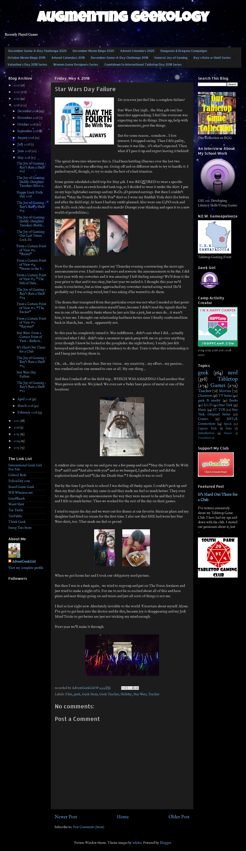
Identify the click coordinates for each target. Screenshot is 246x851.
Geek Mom (90, 694)
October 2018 (26, 124)
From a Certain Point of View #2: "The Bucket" (31, 308)
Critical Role (17, 475)
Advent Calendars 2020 (137, 51)
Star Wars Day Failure (26, 374)
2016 (17, 428)
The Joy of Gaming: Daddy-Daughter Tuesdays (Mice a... (31, 182)
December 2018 (28, 111)
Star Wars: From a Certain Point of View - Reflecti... (29, 337)
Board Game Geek (21, 487)
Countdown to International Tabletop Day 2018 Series (143, 64)
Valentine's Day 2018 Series (27, 64)
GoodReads (16, 499)
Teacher (153, 694)
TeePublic (15, 516)
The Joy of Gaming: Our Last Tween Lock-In (31, 236)
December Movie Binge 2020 (93, 51)
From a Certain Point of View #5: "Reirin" (31, 250)
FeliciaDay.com (19, 481)
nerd (233, 373)
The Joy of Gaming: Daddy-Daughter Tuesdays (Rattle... (31, 221)
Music (202, 410)
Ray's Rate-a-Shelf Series (212, 57)
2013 (17, 448)
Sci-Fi (208, 405)
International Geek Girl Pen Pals (25, 467)
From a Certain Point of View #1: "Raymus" (31, 323)
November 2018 (28, 118)
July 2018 (24, 144)
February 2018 (27, 413)
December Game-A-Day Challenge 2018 (119, 57)
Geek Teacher (109, 694)
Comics (203, 419)
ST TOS (219, 410)
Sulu (229, 428)
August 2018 (26, 138)
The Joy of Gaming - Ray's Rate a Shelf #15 (31, 207)
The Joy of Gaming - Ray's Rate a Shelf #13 (31, 362)
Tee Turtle (15, 510)
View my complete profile (25, 568)
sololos (136, 843)
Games (217, 385)
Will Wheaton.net (20, 493)
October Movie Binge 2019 (26, 57)
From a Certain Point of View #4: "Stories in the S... (31, 265)
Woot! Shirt (16, 504)
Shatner (228, 433)
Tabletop (228, 379)
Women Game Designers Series (75, 64)
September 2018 (28, 131)
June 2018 (24, 151)
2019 (17, 99)
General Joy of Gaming (171, 57)
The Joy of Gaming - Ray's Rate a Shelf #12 (31, 387)
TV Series (225, 396)
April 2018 (24, 399)
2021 (17, 85)
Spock (228, 424)
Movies (225, 391)
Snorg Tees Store (20, 528)
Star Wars (140, 694)
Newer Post (66, 817)
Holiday (126, 694)
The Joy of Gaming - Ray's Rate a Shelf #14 (31, 294)
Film (68, 694)
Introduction (206, 433)
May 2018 (24, 158)
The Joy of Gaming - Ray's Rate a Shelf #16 (31, 167)
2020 (17, 92)
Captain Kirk (207, 428)
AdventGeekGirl (24, 562)
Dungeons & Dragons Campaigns (184, 51)
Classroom (205, 396)
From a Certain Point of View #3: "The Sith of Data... (31, 279)
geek (77, 694)
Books (233, 401)
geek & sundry (209, 401)
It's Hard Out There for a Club (31, 349)
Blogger (165, 843)
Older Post (179, 817)
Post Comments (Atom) (88, 827)
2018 (17, 105)
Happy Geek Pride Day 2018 (30, 194)
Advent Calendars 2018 (68, 57)
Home (123, 817)
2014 (17, 441)
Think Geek (17, 522)
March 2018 (25, 406)
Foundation (204, 438)
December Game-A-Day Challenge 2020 (37, 51)
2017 (17, 421)
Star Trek (225, 405)
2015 (17, 434)
